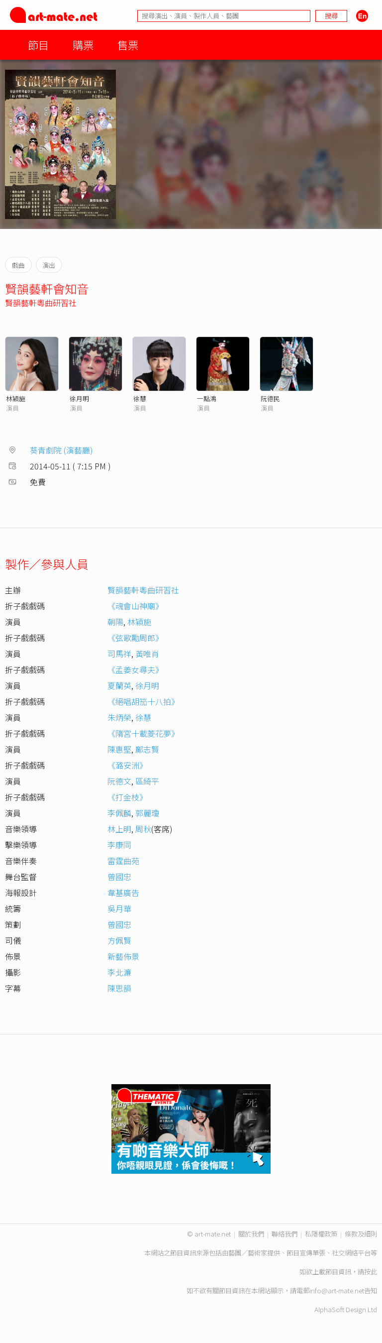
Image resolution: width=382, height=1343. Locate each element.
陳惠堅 (119, 749)
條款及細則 (361, 1233)
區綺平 (147, 781)
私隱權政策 (321, 1233)
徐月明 (79, 398)
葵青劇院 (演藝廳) (61, 450)
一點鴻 (206, 398)
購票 (83, 44)
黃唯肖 (147, 654)
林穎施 (15, 398)
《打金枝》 (127, 797)
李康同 (119, 845)
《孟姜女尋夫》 (135, 669)
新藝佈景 (123, 956)
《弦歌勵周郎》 (135, 638)
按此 (370, 1271)
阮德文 (119, 781)
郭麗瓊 (147, 813)
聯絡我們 (284, 1233)
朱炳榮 (119, 717)
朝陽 (115, 622)
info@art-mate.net (336, 1290)
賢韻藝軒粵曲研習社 (41, 303)
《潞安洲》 (127, 765)
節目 (38, 44)
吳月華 (119, 908)
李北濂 (119, 972)
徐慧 (139, 398)
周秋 (143, 829)
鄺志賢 (147, 749)
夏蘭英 (119, 685)
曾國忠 (119, 877)
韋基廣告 (123, 892)
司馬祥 (119, 654)
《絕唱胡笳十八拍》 (143, 701)
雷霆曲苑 (123, 861)
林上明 (119, 829)
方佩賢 (119, 940)
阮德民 (270, 398)
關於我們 (251, 1233)
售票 (127, 44)
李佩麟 (119, 813)
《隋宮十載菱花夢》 (143, 733)
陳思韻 (119, 988)
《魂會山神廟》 (135, 606)
